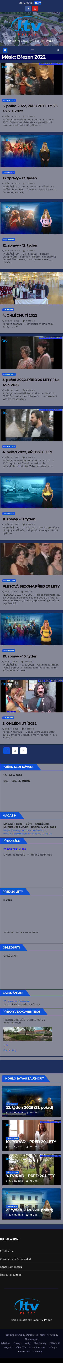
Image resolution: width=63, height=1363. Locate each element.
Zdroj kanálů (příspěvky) (15, 1259)
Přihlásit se (7, 1251)
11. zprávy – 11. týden (19, 519)
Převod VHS (24, 1351)
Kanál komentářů (11, 1266)
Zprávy (18, 1343)
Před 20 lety (9, 100)
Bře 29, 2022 (12, 116)
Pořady (52, 1347)
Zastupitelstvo (37, 1347)
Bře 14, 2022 (12, 524)
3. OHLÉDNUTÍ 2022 (19, 723)
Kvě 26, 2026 (16, 1112)
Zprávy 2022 (8, 172)
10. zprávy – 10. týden (19, 656)
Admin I (29, 116)
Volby (28, 1343)
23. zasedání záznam (16, 1001)
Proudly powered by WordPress (21, 1335)
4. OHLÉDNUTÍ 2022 (19, 315)
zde (5, 1045)
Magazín (8, 1347)
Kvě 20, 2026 (16, 1147)
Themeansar (31, 1339)
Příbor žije (21, 1347)
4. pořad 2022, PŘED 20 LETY (27, 452)
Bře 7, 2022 (11, 592)
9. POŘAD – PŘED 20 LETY (30, 1175)
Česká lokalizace (10, 1274)
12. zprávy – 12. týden (19, 245)
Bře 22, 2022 (12, 251)
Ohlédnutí (8, 310)
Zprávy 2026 (12, 1104)
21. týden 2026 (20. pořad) (29, 1210)
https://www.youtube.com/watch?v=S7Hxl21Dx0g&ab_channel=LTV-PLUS (27, 832)
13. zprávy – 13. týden (19, 178)
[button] (58, 50)
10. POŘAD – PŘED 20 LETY (31, 1141)
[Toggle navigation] (32, 50)
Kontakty (37, 1351)
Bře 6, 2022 (12, 729)
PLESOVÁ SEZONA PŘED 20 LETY (31, 586)
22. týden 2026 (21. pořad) (29, 1107)
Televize (5, 1343)
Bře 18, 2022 (12, 321)
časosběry (9, 1050)
